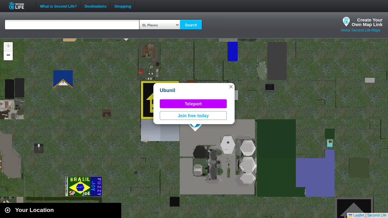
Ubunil (167, 90)
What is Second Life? (58, 5)
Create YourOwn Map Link (367, 22)
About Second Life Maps (360, 30)
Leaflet (356, 215)
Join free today (193, 115)
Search (191, 25)
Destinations (95, 5)
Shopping (122, 5)
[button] (231, 86)
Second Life (19, 6)
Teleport (193, 103)
